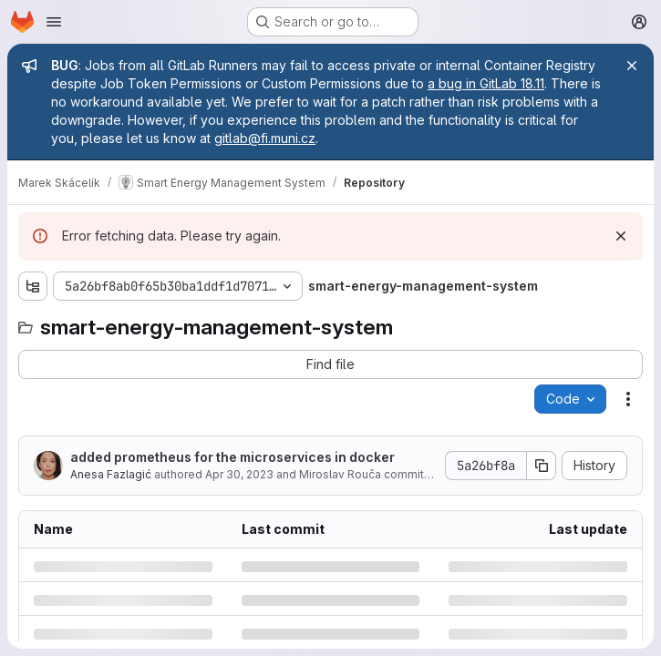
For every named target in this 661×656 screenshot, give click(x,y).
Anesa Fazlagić (110, 474)
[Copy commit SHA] (541, 465)
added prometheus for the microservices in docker (232, 457)
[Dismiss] (621, 236)
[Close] (632, 66)
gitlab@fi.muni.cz (264, 138)
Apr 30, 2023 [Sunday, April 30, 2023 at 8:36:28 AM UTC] (239, 474)
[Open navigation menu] (53, 21)
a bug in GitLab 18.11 (486, 83)
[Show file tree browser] (32, 286)
